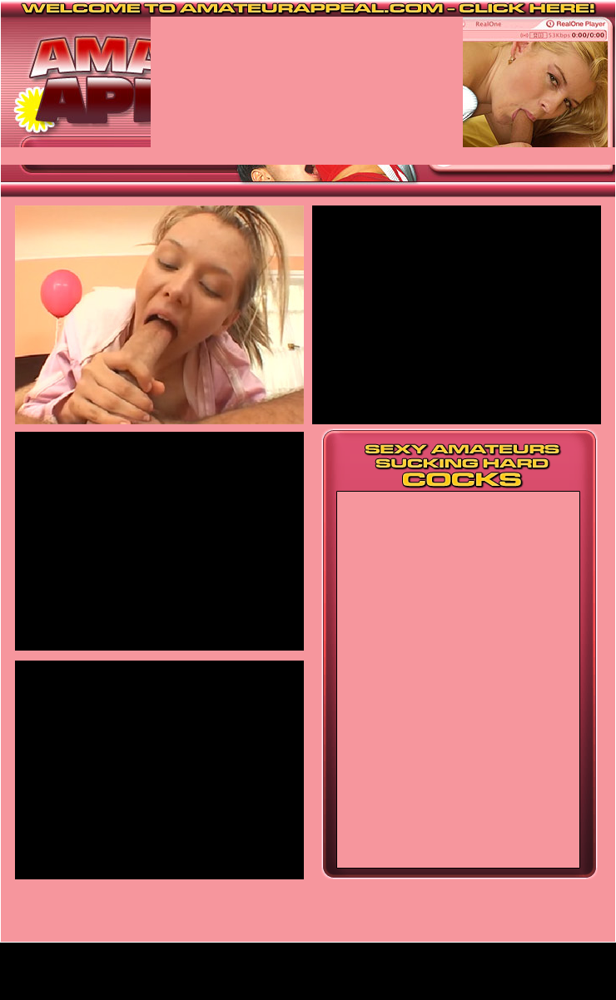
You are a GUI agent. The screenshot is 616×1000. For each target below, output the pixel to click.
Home (308, 978)
